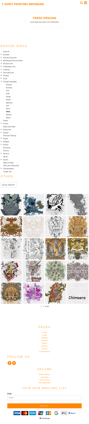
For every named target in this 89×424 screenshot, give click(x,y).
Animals (6, 55)
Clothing (6, 70)
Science (6, 151)
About (44, 343)
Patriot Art (7, 130)
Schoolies (6, 148)
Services (6, 154)
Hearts (8, 100)
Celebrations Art (9, 67)
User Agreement (44, 383)
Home (44, 332)
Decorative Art (8, 73)
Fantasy (6, 75)
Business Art (8, 63)
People (5, 133)
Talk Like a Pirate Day (11, 166)
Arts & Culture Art (10, 58)
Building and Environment (12, 60)
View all (6, 52)
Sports (5, 160)
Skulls (8, 118)
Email (9, 394)
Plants (5, 139)
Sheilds (8, 115)
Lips (7, 105)
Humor (5, 124)
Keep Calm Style (9, 127)
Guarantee (44, 377)
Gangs (8, 97)
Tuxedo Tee (7, 172)
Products (44, 338)
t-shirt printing (44, 351)
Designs (45, 340)
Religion (6, 142)
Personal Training (9, 135)
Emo (7, 90)
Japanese (9, 103)
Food (5, 79)
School (5, 145)
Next (47, 306)
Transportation (8, 169)
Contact (44, 349)
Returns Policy (44, 374)
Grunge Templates (10, 82)
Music (8, 109)
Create (44, 335)
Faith (8, 94)
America (9, 85)
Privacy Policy (44, 380)
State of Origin (8, 163)
